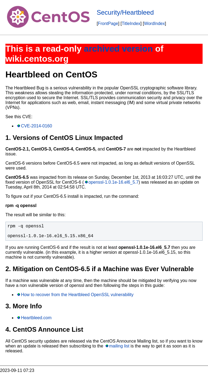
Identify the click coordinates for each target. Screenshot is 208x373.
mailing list (119, 346)
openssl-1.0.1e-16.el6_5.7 (114, 182)
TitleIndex (131, 23)
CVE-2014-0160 (36, 126)
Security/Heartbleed (125, 12)
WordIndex (154, 23)
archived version (118, 49)
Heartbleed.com (36, 317)
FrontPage (108, 23)
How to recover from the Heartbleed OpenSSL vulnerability (77, 294)
